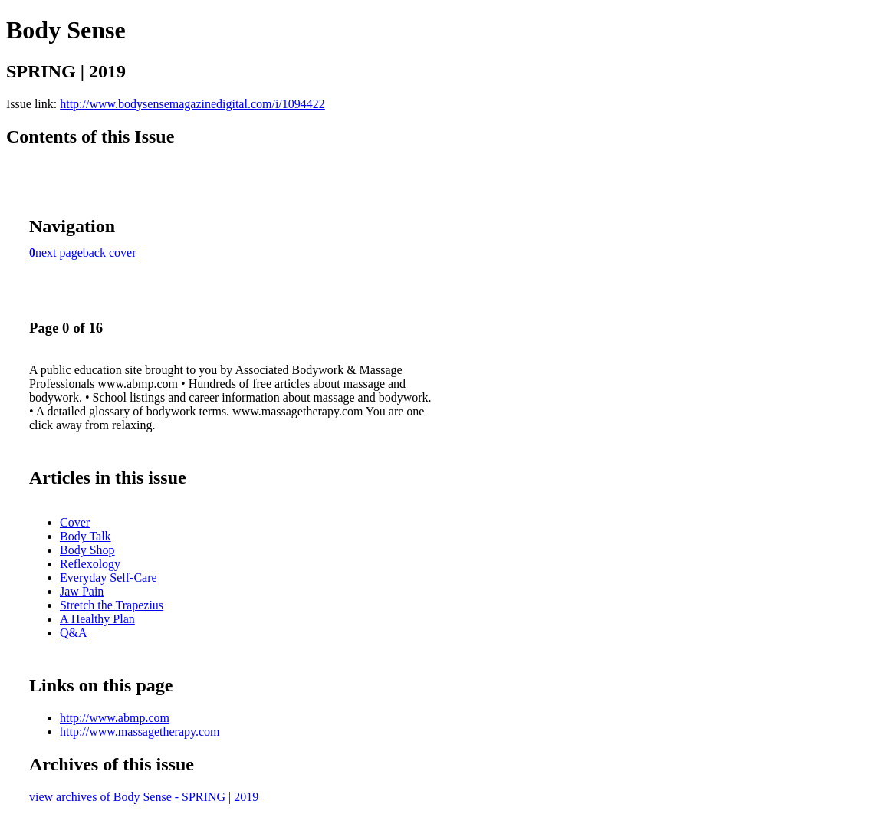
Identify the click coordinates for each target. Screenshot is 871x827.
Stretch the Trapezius (111, 605)
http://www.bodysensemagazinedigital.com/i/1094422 (192, 103)
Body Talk (85, 536)
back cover (109, 252)
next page (59, 252)
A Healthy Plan (97, 618)
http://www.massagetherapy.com (140, 731)
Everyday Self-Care (108, 577)
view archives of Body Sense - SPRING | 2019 (143, 796)
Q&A (73, 632)
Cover (75, 522)
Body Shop (87, 549)
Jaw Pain (82, 591)
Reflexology (90, 563)
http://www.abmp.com (114, 717)
